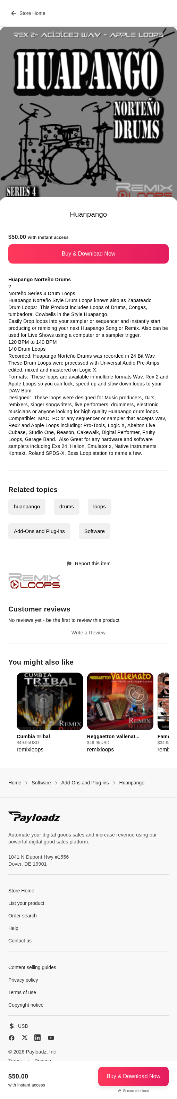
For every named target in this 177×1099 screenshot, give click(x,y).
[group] (50, 713)
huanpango (27, 506)
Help (13, 928)
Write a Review (88, 632)
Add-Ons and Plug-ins (39, 531)
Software (94, 531)
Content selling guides (32, 967)
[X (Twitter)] (24, 1037)
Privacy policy (23, 980)
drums (66, 506)
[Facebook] (11, 1037)
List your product (26, 903)
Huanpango (131, 782)
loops (99, 506)
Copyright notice (25, 1005)
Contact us (20, 940)
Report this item (88, 564)
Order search (22, 915)
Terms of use (22, 992)
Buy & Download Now (89, 254)
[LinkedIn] (37, 1037)
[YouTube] (51, 1037)
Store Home (28, 13)
